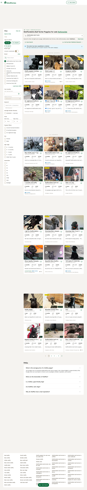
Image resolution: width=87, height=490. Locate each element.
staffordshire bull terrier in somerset (43, 480)
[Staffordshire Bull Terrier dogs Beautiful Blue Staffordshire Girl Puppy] (53, 252)
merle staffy (7, 485)
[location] (12, 93)
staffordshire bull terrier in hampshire (43, 476)
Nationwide (62, 32)
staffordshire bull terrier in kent (74, 471)
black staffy (7, 477)
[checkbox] (5, 61)
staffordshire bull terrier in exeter (74, 475)
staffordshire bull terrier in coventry (58, 479)
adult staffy (23, 462)
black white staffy (9, 467)
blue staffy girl (24, 460)
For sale (8, 42)
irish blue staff (24, 482)
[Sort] (72, 42)
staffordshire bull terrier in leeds (58, 463)
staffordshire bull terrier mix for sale (43, 465)
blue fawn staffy (24, 465)
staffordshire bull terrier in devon (58, 471)
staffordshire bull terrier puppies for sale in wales (74, 479)
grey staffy (7, 470)
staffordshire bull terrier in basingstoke (58, 483)
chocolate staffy (24, 467)
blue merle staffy (8, 462)
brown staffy (7, 475)
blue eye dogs (23, 470)
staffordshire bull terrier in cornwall (43, 468)
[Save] (41, 71)
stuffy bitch (7, 465)
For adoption (16, 42)
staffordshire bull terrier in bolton (74, 463)
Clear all (18, 31)
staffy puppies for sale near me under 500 (43, 456)
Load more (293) (17, 86)
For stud (8, 46)
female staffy (39, 459)
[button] (33, 62)
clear (19, 54)
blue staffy (7, 457)
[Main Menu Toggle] (1, 2)
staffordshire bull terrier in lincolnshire (58, 460)
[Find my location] (18, 93)
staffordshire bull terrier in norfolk (74, 460)
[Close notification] (82, 46)
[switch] (17, 51)
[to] (17, 121)
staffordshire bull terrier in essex (74, 483)
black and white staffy (26, 477)
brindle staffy (23, 457)
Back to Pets (7, 34)
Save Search (29, 42)
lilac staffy (23, 472)
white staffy (7, 460)
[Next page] (61, 356)
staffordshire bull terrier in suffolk (58, 456)
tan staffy (6, 472)
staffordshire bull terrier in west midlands (74, 456)
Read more (80, 39)
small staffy (23, 455)
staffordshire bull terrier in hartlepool (74, 467)
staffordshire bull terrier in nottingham (43, 472)
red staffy (7, 455)
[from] (8, 121)
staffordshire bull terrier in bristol (58, 467)
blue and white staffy (9, 482)
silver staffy (23, 475)
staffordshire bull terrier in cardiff (58, 475)
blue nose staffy (8, 480)
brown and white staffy (26, 480)
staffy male (39, 461)
